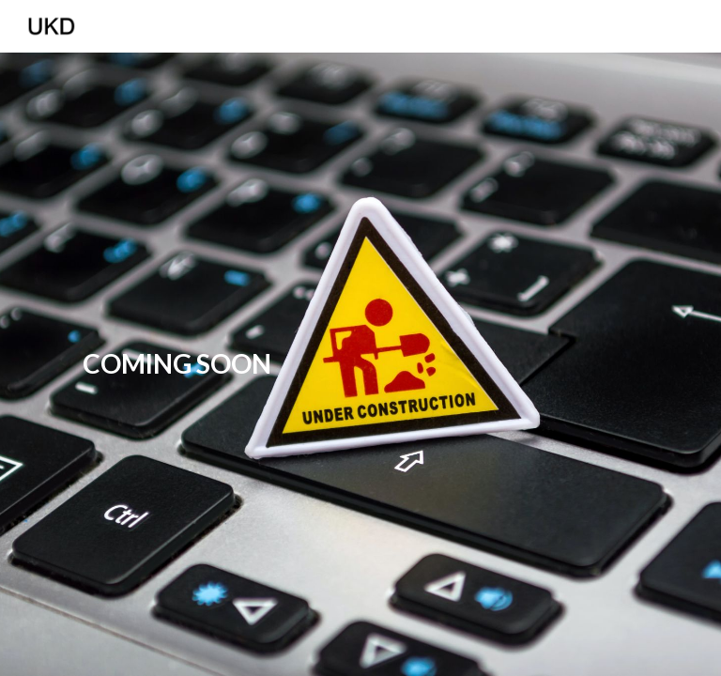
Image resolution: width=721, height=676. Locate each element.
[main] (176, 364)
